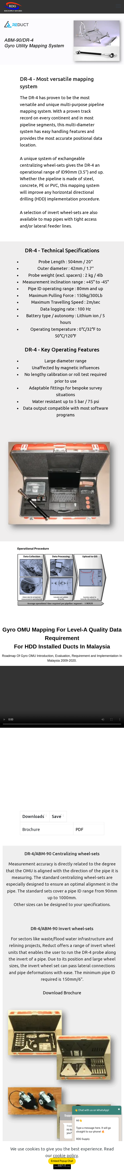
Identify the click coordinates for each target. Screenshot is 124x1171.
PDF (79, 827)
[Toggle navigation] (118, 5)
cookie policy (65, 1155)
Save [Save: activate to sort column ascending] (80, 816)
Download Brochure (62, 990)
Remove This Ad (62, 1166)
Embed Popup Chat (62, 1161)
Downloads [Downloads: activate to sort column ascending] (33, 816)
